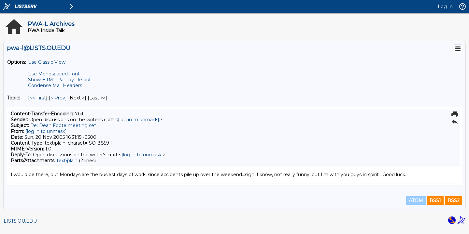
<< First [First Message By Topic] (38, 98)
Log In (445, 6)
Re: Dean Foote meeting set (63, 125)
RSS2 (454, 200)
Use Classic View (46, 62)
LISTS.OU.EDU (20, 221)
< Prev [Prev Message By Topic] (57, 98)
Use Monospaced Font (54, 74)
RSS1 (435, 200)
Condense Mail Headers (55, 85)
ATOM (416, 200)
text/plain (67, 160)
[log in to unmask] (138, 120)
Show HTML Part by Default (60, 80)
